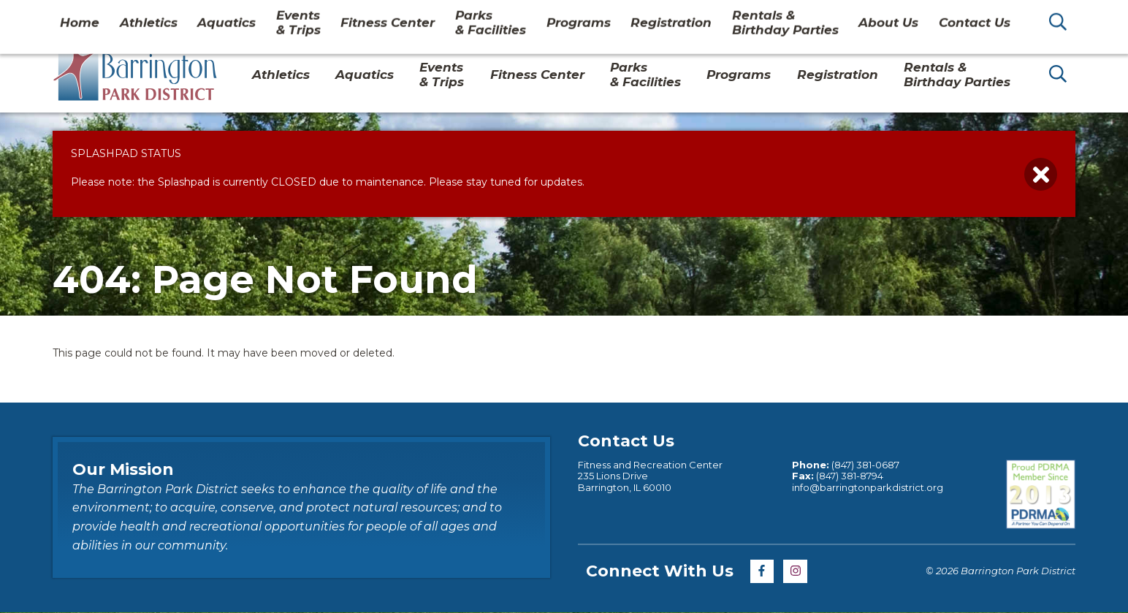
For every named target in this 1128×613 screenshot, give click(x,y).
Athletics (281, 74)
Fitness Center (537, 74)
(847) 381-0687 (865, 465)
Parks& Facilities (645, 74)
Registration (837, 74)
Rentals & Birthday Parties (957, 74)
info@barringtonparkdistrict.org (867, 487)
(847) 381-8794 (849, 475)
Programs (738, 74)
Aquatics (364, 74)
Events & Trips (441, 74)
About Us (870, 17)
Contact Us (946, 17)
